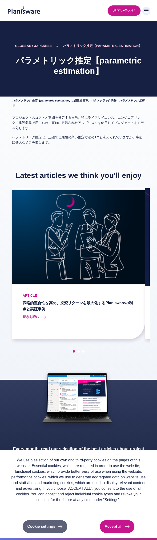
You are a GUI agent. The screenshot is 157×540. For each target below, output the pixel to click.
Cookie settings (41, 526)
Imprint (40, 507)
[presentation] (7, 264)
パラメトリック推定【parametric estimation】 (102, 46)
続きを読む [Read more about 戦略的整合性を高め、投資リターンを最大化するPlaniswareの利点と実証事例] (31, 317)
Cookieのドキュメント (66, 507)
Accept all (113, 526)
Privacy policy (21, 507)
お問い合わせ (124, 10)
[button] (74, 351)
